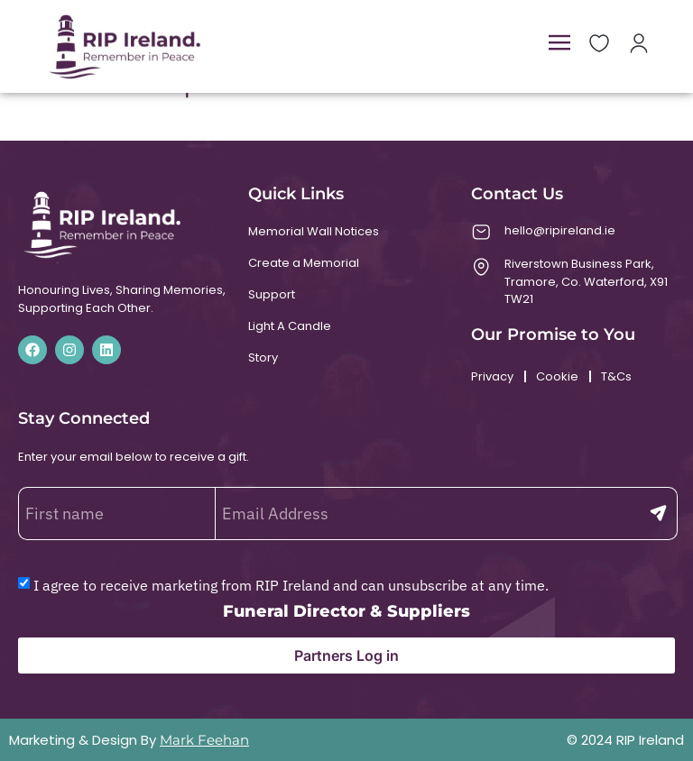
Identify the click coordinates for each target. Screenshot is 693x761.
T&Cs (616, 376)
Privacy (492, 376)
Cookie (557, 376)
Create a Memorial (303, 262)
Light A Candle (289, 326)
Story (263, 357)
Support (271, 294)
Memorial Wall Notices (313, 231)
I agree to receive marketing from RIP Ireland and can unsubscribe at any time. (291, 585)
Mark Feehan (204, 739)
